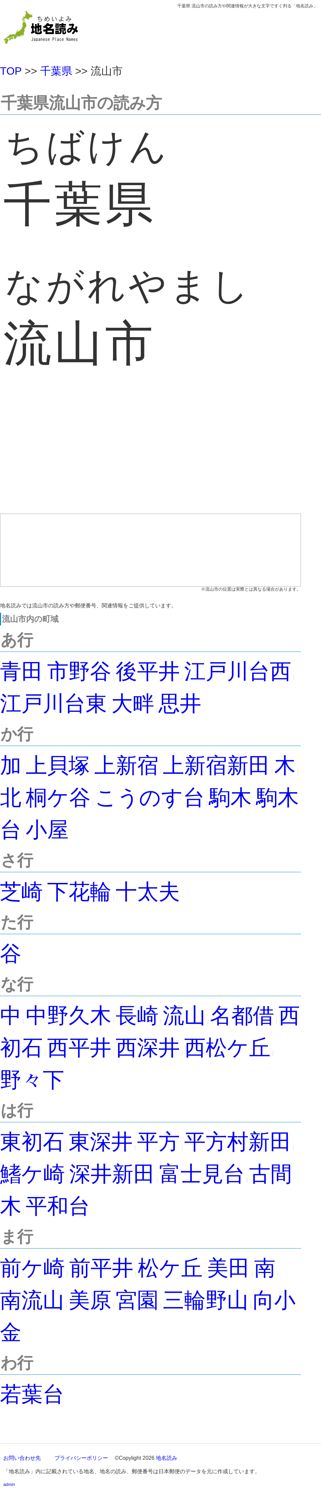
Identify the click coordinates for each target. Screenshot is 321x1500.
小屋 (47, 830)
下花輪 (79, 892)
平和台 (58, 1206)
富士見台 (202, 1174)
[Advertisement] (150, 454)
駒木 (230, 797)
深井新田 (112, 1174)
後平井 (148, 671)
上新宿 (126, 765)
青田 (21, 671)
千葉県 (56, 71)
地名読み (166, 1458)
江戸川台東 (53, 703)
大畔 (132, 703)
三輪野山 (205, 1300)
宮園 (137, 1300)
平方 (158, 1142)
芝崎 (21, 892)
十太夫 (148, 892)
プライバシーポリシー (81, 1458)
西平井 (79, 1048)
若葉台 (32, 1394)
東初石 (32, 1142)
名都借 (242, 1015)
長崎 (137, 1015)
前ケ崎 (32, 1268)
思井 (179, 703)
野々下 (32, 1080)
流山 (184, 1015)
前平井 (101, 1268)
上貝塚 (58, 765)
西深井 (148, 1048)
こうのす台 (150, 797)
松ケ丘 (170, 1268)
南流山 (32, 1300)
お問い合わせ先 (22, 1458)
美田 (228, 1268)
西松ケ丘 (227, 1048)
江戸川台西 (237, 671)
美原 (90, 1300)
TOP (11, 71)
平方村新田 (237, 1142)
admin (9, 1484)
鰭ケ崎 (32, 1174)
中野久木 (68, 1015)
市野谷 (79, 671)
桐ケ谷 (58, 797)
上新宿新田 (216, 765)
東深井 (101, 1142)
